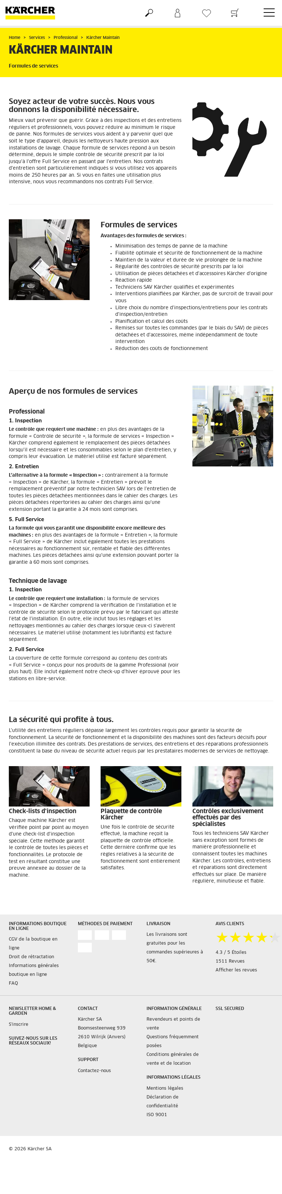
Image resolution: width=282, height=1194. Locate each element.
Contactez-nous (94, 1071)
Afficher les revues (236, 970)
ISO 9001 (157, 1115)
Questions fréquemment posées (173, 1041)
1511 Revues (230, 961)
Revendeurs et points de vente (173, 1024)
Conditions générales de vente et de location (173, 1059)
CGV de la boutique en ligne (33, 943)
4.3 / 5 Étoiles (231, 952)
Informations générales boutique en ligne (34, 970)
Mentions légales (165, 1088)
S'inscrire (18, 1024)
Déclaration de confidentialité (162, 1101)
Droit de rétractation (31, 957)
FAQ (13, 983)
